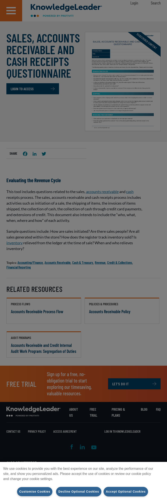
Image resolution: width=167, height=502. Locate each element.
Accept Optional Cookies (126, 491)
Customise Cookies (34, 491)
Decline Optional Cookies (78, 491)
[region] (83, 482)
